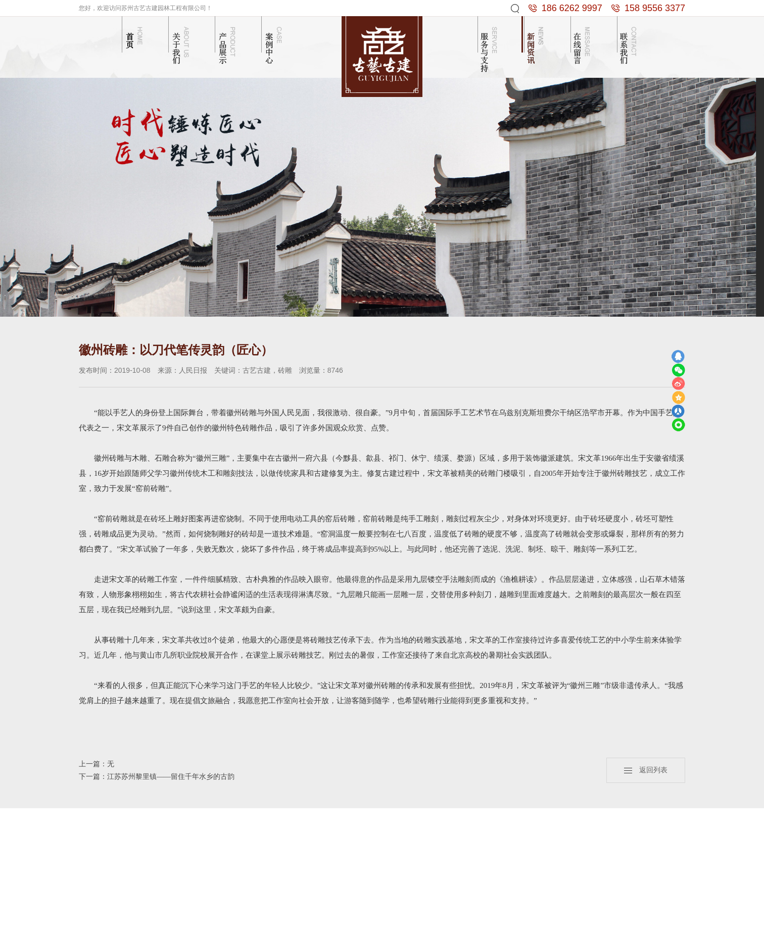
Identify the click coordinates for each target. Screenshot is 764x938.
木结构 (304, 848)
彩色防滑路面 (495, 926)
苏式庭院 (308, 886)
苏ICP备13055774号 (642, 926)
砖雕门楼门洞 (315, 861)
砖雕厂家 (413, 926)
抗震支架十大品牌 (451, 926)
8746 (335, 370)
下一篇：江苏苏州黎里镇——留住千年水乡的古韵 (156, 776)
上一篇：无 (96, 764)
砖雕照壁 (260, 861)
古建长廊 (260, 873)
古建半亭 (260, 886)
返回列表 (645, 770)
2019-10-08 (132, 370)
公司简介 (213, 848)
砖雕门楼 (260, 848)
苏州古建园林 (597, 926)
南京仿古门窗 (559, 926)
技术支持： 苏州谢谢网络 (322, 926)
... (249, 899)
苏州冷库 (527, 926)
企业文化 (213, 861)
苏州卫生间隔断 (378, 926)
